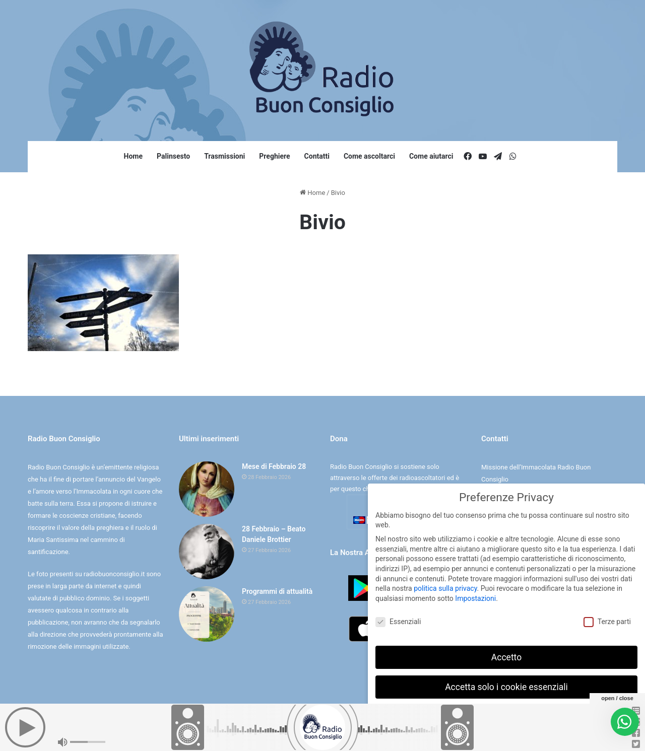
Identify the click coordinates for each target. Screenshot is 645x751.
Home (133, 156)
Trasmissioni (224, 156)
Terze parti (607, 621)
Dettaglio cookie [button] (475, 738)
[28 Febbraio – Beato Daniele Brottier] (206, 551)
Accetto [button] (506, 657)
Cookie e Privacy (331, 732)
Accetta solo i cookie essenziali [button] (506, 686)
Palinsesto (173, 156)
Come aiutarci (431, 156)
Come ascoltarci (369, 156)
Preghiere (274, 156)
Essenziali (398, 621)
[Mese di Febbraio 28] (206, 489)
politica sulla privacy (445, 588)
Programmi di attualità (277, 591)
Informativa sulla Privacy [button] (528, 738)
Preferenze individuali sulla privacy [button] (506, 716)
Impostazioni (475, 598)
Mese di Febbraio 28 (274, 466)
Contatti (317, 156)
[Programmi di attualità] (206, 614)
